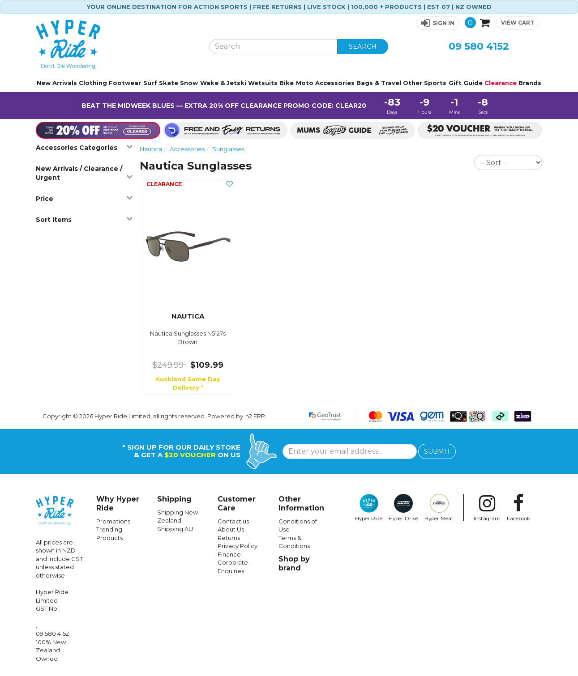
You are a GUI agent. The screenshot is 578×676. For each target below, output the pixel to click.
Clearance (500, 82)
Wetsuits (263, 82)
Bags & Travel (378, 82)
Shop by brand (294, 563)
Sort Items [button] (84, 219)
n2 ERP (255, 416)
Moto (304, 82)
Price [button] (84, 198)
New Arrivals (57, 82)
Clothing (93, 82)
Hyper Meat (439, 508)
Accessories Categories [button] (84, 147)
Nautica (151, 149)
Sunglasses (228, 149)
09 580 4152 (479, 46)
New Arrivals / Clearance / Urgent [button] (84, 173)
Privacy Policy (237, 545)
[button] (437, 23)
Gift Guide (466, 82)
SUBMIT (437, 451)
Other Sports (424, 82)
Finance (229, 554)
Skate (168, 82)
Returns (229, 537)
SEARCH (363, 47)
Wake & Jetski (223, 82)
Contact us (233, 521)
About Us (231, 529)
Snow (189, 82)
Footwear (125, 82)
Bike (286, 82)
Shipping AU (175, 528)
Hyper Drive (403, 508)
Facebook (518, 508)
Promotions (113, 521)
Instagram (487, 508)
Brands (529, 82)
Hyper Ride (368, 508)
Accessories (335, 82)
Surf (150, 82)
